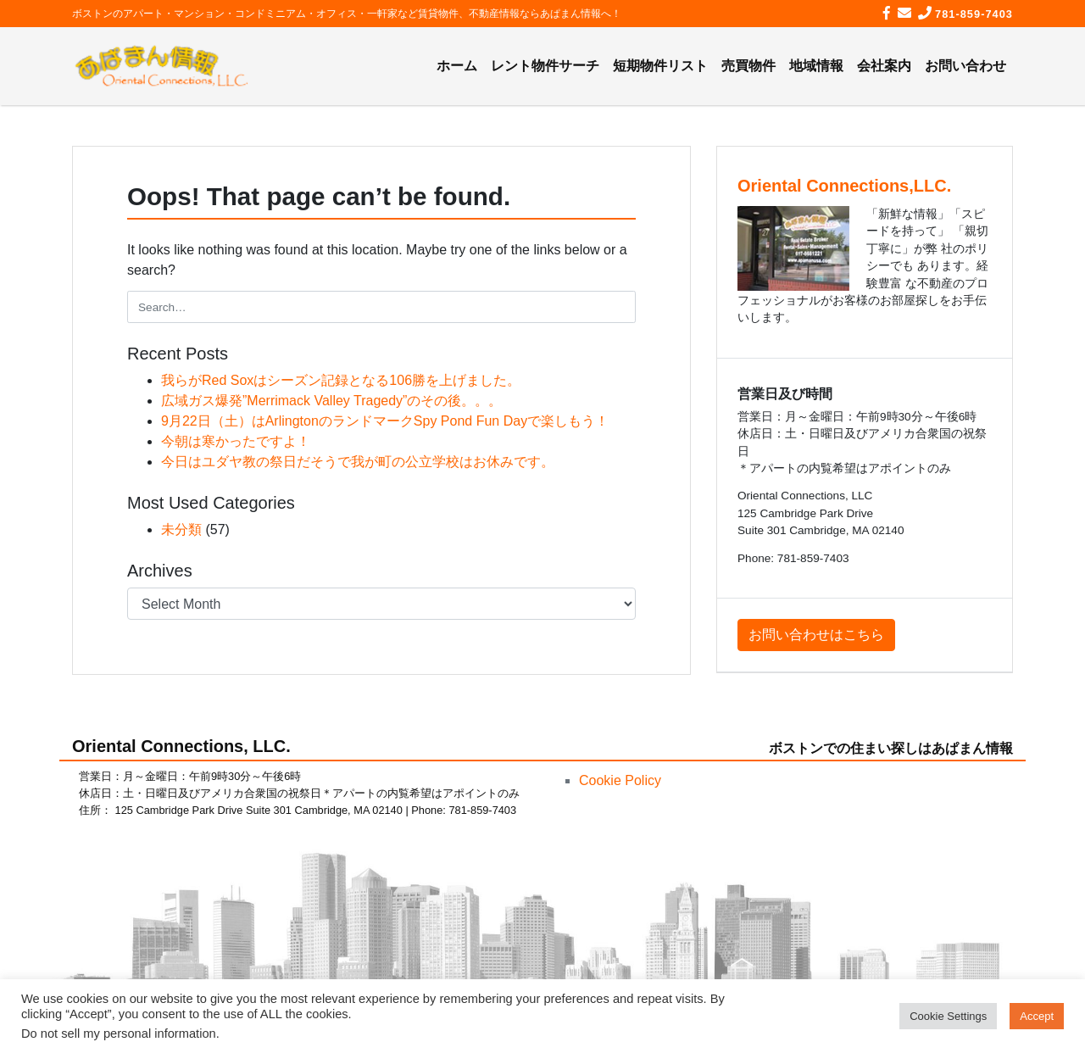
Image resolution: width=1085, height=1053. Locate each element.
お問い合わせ (965, 65)
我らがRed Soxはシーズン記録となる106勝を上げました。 (340, 380)
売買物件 (748, 65)
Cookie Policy (620, 780)
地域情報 (816, 65)
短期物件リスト (660, 65)
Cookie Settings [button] (948, 1016)
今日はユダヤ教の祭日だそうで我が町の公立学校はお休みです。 (357, 461)
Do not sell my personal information (118, 1033)
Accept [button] (1037, 1016)
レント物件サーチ (545, 65)
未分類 (181, 529)
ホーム (457, 65)
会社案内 (884, 65)
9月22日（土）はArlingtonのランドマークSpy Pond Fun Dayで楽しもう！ (385, 421)
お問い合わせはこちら (816, 634)
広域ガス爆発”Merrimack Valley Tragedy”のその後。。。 (331, 400)
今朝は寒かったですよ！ (235, 441)
